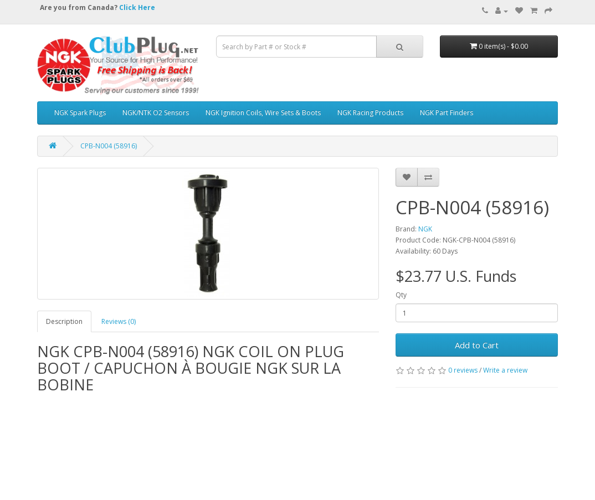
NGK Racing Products (370, 112)
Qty (401, 295)
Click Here (137, 7)
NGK (425, 229)
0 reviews (463, 370)
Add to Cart (477, 344)
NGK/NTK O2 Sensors (155, 112)
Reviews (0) (118, 321)
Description (64, 321)
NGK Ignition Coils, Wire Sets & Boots (263, 112)
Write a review (505, 370)
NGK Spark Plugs (80, 112)
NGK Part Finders (446, 112)
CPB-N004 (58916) (108, 146)
